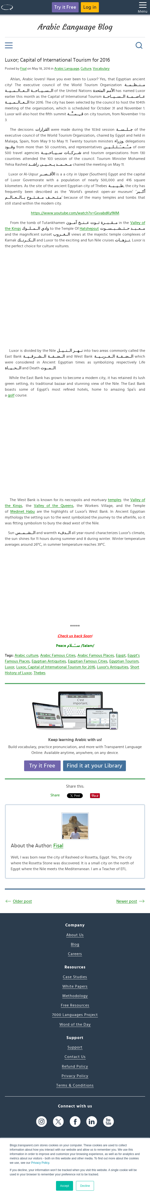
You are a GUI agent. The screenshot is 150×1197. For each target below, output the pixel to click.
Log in (89, 7)
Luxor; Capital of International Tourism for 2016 (57, 60)
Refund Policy (75, 1066)
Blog (75, 944)
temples (114, 500)
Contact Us (75, 1057)
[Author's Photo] (75, 826)
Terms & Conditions (75, 1085)
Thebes (40, 673)
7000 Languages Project (75, 1015)
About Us (75, 935)
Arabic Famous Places (95, 655)
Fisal (23, 68)
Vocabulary (101, 68)
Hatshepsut (89, 229)
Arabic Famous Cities (57, 655)
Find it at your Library (94, 766)
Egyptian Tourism (124, 661)
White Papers (75, 986)
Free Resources (75, 1005)
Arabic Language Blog (75, 27)
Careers (75, 954)
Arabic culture (26, 655)
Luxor (9, 667)
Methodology (75, 996)
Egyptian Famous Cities (87, 661)
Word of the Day (75, 1024)
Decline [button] (85, 1186)
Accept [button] (64, 1186)
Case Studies (75, 977)
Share (55, 795)
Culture (86, 68)
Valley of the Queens (53, 506)
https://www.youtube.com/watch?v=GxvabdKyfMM (75, 213)
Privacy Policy (40, 1162)
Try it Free (65, 7)
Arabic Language (66, 68)
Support (75, 1047)
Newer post (126, 901)
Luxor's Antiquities (112, 667)
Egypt (121, 655)
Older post (22, 901)
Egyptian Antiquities (49, 661)
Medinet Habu (22, 511)
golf (11, 395)
